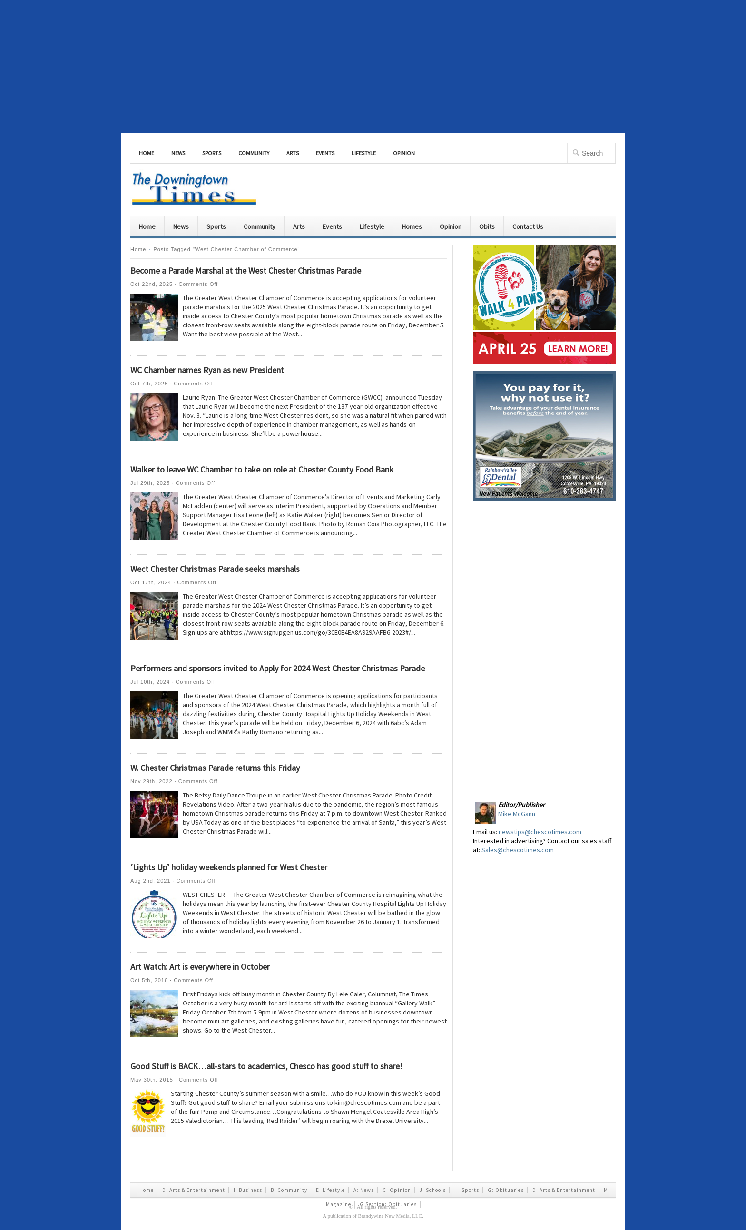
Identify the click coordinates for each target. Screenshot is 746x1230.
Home (146, 153)
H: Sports (466, 1190)
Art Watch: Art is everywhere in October (200, 966)
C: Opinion (397, 1190)
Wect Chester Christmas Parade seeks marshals (215, 568)
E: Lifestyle (330, 1190)
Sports (211, 153)
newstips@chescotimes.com (540, 831)
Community (253, 153)
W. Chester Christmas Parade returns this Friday (215, 767)
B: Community (289, 1190)
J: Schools (433, 1190)
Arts (292, 153)
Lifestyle (364, 153)
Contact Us (527, 226)
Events (325, 153)
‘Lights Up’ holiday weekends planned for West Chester (228, 867)
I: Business (248, 1190)
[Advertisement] (373, 66)
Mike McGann (516, 813)
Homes (412, 226)
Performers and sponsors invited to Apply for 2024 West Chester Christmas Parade (277, 668)
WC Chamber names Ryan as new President (207, 369)
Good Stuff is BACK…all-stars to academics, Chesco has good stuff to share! (266, 1066)
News (178, 153)
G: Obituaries (506, 1190)
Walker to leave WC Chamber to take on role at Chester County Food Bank (261, 469)
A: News (363, 1190)
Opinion (404, 153)
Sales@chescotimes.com (517, 850)
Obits (487, 226)
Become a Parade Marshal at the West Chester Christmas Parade (245, 270)
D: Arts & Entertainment (193, 1190)
